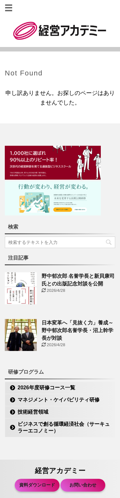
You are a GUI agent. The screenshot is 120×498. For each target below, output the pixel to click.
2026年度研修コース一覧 (46, 387)
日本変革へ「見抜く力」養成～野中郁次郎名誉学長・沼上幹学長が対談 (77, 330)
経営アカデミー (60, 471)
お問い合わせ (82, 484)
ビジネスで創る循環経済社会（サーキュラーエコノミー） (64, 427)
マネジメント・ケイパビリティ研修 (59, 399)
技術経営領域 (33, 412)
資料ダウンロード (37, 484)
